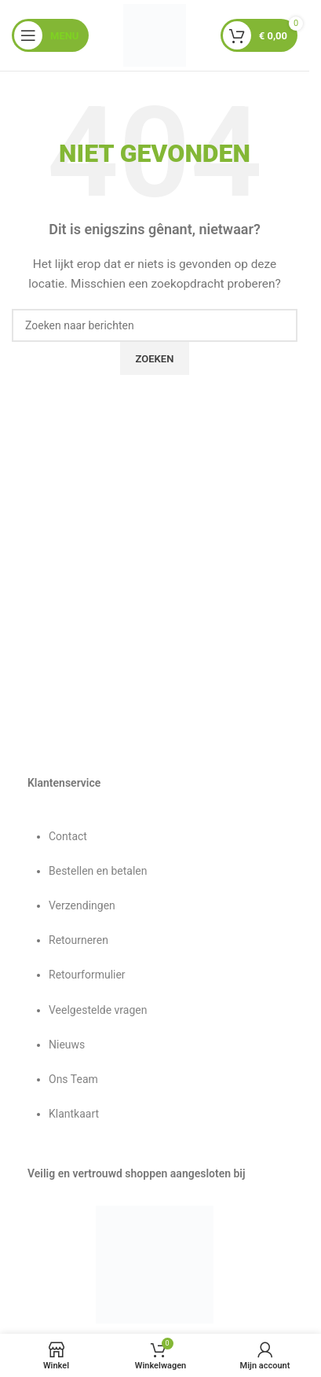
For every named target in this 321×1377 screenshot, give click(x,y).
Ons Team (73, 1079)
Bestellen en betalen (98, 871)
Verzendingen (82, 905)
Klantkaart (74, 1113)
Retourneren (78, 940)
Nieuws (67, 1044)
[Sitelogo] (154, 34)
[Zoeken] (154, 325)
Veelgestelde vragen (98, 1010)
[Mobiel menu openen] (50, 35)
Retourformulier (87, 974)
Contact (68, 836)
